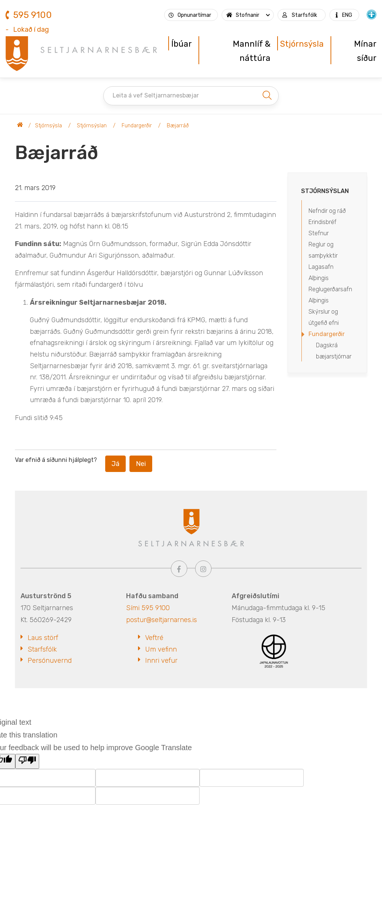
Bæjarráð (178, 125)
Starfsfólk (42, 649)
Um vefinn (161, 649)
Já (115, 464)
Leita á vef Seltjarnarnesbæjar (156, 95)
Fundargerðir (137, 125)
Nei (141, 464)
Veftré (154, 638)
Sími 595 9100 (148, 608)
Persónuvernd (50, 660)
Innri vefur (161, 660)
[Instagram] (203, 568)
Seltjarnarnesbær (20, 126)
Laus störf (43, 638)
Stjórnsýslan (92, 125)
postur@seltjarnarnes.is (161, 620)
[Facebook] (179, 568)
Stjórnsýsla (48, 125)
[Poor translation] (27, 761)
